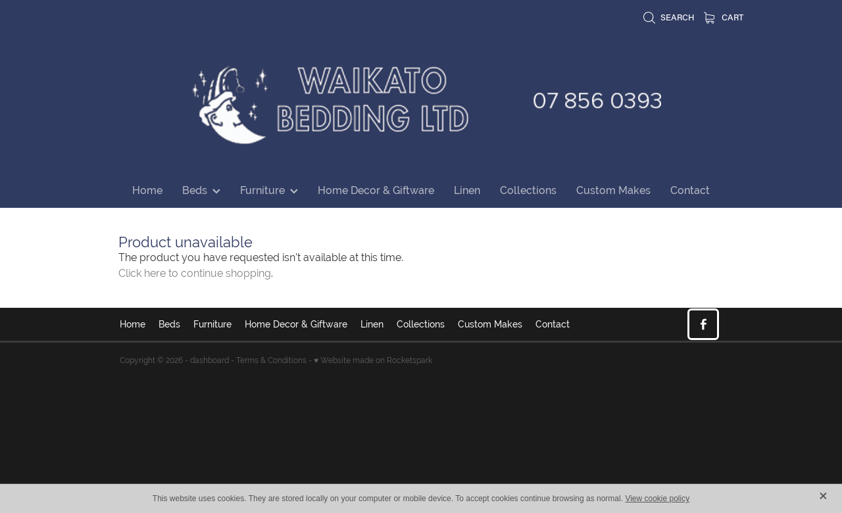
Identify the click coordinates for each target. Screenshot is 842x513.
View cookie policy (657, 498)
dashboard (209, 360)
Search (669, 16)
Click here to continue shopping (194, 273)
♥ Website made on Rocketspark (373, 360)
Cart (723, 16)
